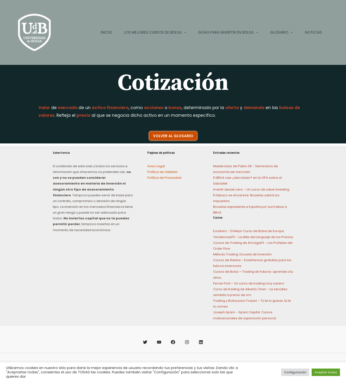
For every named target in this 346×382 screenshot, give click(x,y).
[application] (183, 32)
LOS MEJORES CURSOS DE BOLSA (155, 32)
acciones (153, 108)
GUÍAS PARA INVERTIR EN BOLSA (228, 32)
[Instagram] (187, 342)
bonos (175, 108)
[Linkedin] (201, 342)
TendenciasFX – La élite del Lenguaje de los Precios (253, 237)
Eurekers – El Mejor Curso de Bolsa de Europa (248, 231)
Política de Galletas (162, 172)
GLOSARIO (281, 32)
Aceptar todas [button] (326, 372)
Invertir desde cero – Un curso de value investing (251, 189)
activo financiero (110, 108)
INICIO (106, 32)
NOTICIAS (313, 32)
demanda (254, 108)
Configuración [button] (295, 372)
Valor (44, 108)
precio (83, 115)
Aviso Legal (156, 166)
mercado (67, 108)
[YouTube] (159, 342)
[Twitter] (145, 342)
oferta (232, 108)
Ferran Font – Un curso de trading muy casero (248, 283)
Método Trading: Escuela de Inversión (242, 254)
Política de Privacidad (164, 177)
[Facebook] (173, 342)
